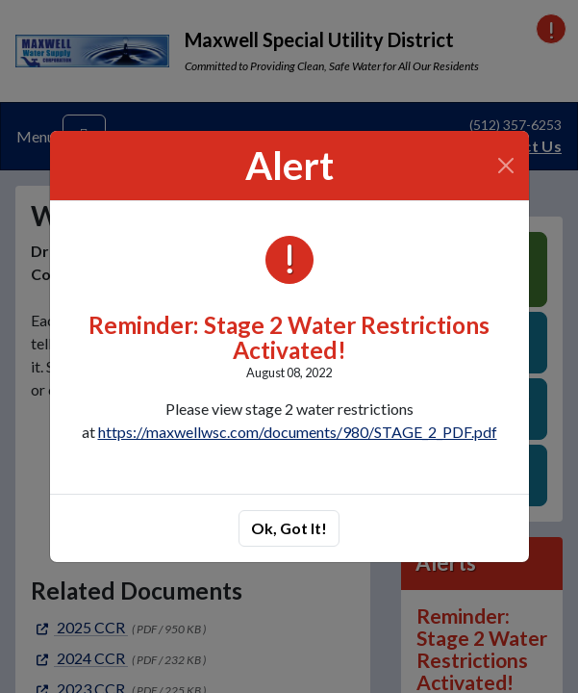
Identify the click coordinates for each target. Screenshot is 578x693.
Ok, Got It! (289, 528)
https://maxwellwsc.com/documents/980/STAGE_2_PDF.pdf (297, 432)
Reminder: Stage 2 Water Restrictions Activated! (289, 338)
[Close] (505, 165)
